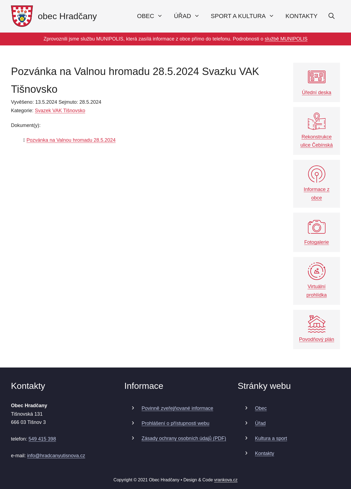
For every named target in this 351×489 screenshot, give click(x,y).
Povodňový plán (316, 328)
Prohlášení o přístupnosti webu (175, 423)
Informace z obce (316, 183)
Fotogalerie (316, 231)
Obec (261, 408)
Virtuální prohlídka (316, 280)
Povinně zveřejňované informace (177, 408)
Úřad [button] (189, 16)
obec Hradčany (67, 16)
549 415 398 (42, 439)
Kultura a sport (271, 438)
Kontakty (301, 16)
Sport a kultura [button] (245, 16)
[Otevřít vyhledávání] (331, 16)
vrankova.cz (225, 480)
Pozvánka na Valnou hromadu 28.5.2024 (71, 140)
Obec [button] (152, 16)
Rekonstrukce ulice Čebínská (316, 130)
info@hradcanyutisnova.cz (56, 455)
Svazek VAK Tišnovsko (60, 110)
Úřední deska (316, 81)
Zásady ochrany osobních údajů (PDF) (183, 438)
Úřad (260, 423)
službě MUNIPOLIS (286, 39)
